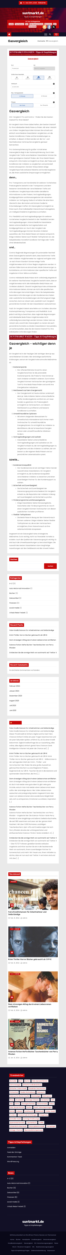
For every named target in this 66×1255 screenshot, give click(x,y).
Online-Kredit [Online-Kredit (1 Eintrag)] (50, 1111)
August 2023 (14, 700)
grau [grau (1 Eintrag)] (11, 1100)
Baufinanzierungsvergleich (45, 1247)
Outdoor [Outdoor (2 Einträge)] (13, 1115)
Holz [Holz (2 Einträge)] (11, 1104)
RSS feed (16, 722)
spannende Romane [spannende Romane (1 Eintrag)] (17, 1123)
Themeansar (52, 1235)
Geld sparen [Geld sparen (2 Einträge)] (47, 1096)
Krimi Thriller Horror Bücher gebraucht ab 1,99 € (28, 635)
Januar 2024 (14, 691)
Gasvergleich (33, 59)
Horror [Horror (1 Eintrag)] (17, 1104)
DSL (33, 1247)
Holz (55, 24)
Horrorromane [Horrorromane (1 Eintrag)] (42, 1104)
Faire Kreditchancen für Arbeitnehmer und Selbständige (31, 630)
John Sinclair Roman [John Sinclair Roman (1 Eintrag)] (17, 1107)
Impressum (51, 1251)
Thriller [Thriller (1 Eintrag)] (41, 1123)
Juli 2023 (12, 705)
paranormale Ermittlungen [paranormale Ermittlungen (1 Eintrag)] (27, 1115)
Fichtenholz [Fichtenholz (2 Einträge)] (14, 1092)
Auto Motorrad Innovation (19, 588)
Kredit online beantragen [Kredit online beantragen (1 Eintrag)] (43, 1107)
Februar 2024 (14, 686)
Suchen (13, 559)
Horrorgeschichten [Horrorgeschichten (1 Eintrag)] (28, 1104)
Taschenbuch (19, 24)
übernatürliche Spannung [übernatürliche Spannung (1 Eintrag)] (33, 1130)
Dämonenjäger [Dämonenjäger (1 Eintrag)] (15, 1085)
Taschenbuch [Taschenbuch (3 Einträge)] (32, 1123)
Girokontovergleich (49, 1239)
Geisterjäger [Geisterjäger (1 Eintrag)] (36, 1096)
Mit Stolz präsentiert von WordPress (21, 1235)
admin (23, 918)
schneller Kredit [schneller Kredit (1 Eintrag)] (15, 1119)
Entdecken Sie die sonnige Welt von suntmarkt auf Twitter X (33, 652)
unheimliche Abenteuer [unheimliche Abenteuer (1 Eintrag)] (18, 1126)
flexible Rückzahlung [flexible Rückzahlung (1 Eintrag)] (27, 1092)
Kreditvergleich (37, 1239)
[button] (50, 34)
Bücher (12, 593)
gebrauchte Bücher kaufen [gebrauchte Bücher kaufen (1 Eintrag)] (19, 1096)
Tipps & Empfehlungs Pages (20, 1251)
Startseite (41, 41)
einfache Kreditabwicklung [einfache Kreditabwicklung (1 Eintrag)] (32, 1085)
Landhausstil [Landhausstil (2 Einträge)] (29, 1111)
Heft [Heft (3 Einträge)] (52, 1100)
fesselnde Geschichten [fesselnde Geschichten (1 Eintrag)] (37, 1088)
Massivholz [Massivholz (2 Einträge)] (39, 1111)
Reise (56, 1243)
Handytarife (26, 1239)
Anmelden (11, 1147)
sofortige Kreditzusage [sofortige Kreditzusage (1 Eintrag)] (31, 1119)
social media (14, 608)
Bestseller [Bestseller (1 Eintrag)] (13, 1081)
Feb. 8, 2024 (15, 918)
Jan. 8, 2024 (15, 1058)
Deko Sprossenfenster (36, 24)
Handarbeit (32, 26)
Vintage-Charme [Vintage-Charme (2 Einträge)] (16, 1130)
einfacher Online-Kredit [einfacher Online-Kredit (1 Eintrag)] (18, 1088)
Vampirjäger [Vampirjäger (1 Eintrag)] (51, 1126)
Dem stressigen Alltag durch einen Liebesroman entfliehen (32, 640)
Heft (27, 24)
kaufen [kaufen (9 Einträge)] (29, 1107)
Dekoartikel (14, 598)
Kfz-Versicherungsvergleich (43, 1243)
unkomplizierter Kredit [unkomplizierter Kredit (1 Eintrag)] (36, 1126)
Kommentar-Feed (14, 1157)
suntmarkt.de (33, 13)
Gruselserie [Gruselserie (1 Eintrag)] (20, 1100)
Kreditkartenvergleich (15, 1243)
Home (12, 1239)
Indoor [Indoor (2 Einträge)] (51, 1104)
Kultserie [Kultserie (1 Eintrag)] (19, 1111)
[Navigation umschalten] (45, 34)
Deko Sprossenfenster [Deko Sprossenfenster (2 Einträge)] (40, 1081)
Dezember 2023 (15, 696)
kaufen (11, 24)
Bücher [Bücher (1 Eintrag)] (27, 1081)
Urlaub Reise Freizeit (17, 612)
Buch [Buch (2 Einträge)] (21, 1081)
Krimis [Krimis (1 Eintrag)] (12, 1111)
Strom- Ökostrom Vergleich (21, 1247)
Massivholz (48, 24)
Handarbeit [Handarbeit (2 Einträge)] (45, 1100)
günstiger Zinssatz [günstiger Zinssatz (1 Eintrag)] (32, 1100)
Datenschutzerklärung (38, 1251)
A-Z (10, 583)
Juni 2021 (12, 710)
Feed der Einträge (14, 1152)
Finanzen (12, 603)
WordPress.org (13, 1161)
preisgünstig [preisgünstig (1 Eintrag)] (43, 1115)
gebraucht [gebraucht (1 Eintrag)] (41, 1092)
